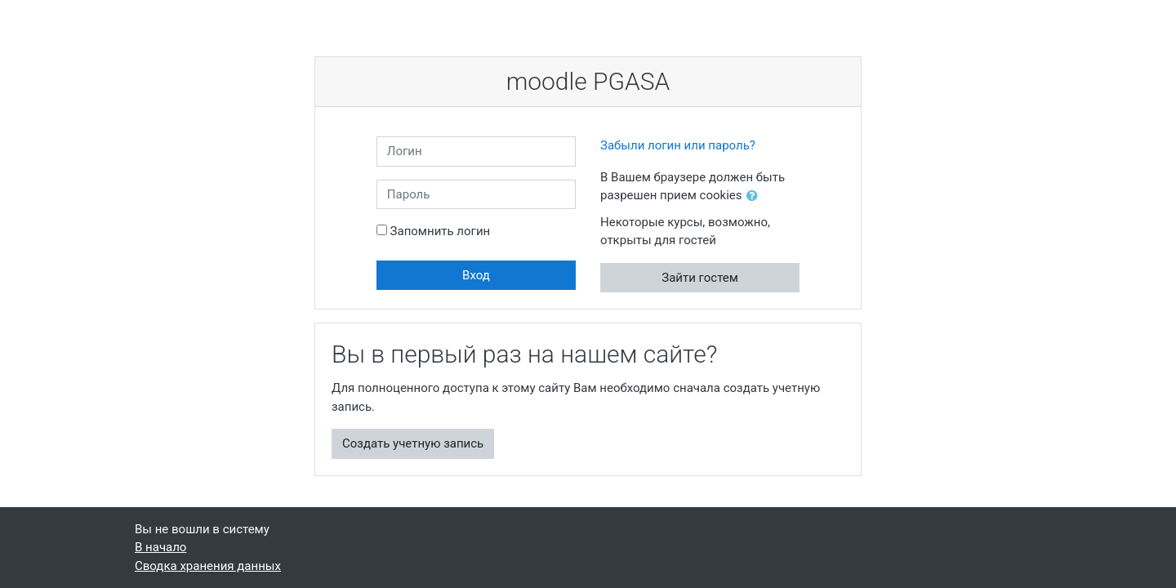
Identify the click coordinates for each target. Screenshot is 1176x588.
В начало (160, 547)
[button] (755, 196)
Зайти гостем (700, 277)
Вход (476, 275)
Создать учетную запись (412, 443)
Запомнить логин (440, 231)
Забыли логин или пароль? (677, 145)
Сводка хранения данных (208, 566)
